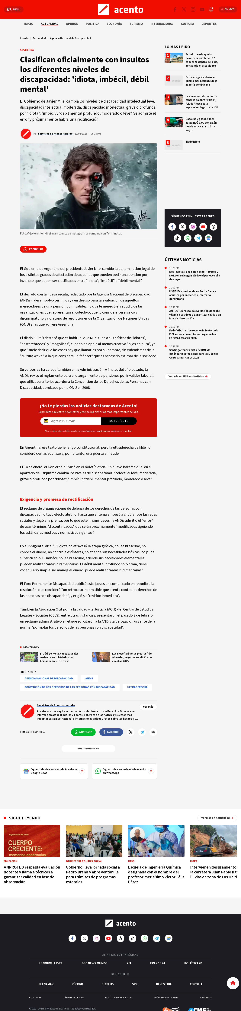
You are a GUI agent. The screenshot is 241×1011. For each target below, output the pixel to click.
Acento (24, 38)
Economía (114, 24)
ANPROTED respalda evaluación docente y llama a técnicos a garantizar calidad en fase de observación (195, 315)
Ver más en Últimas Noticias (188, 367)
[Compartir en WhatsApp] (83, 732)
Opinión (72, 24)
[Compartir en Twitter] (130, 732)
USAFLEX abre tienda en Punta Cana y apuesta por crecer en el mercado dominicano (192, 295)
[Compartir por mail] (153, 732)
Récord (77, 982)
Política (92, 24)
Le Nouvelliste (51, 961)
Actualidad (49, 24)
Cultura (187, 24)
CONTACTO (35, 995)
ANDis (89, 679)
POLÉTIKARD (193, 961)
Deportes (209, 24)
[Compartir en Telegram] (142, 732)
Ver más (148, 707)
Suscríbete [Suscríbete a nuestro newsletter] (118, 421)
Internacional (161, 24)
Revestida (164, 982)
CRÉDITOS (206, 995)
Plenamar (45, 982)
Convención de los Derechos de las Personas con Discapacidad (70, 687)
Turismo (136, 24)
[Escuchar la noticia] (33, 249)
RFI (129, 961)
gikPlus (107, 982)
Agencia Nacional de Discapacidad (70, 38)
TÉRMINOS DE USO (73, 995)
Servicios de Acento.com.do (55, 134)
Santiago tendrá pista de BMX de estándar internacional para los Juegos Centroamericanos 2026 (193, 354)
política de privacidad (121, 431)
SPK (135, 982)
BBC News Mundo (95, 961)
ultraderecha (137, 687)
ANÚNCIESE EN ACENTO (166, 995)
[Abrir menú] (14, 9)
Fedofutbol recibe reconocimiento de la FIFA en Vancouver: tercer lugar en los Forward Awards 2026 (194, 334)
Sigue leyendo (24, 818)
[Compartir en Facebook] (111, 732)
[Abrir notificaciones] (211, 9)
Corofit (196, 982)
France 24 (157, 961)
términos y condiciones (97, 431)
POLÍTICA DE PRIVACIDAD (119, 995)
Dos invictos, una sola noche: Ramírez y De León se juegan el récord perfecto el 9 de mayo (194, 275)
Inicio (28, 24)
